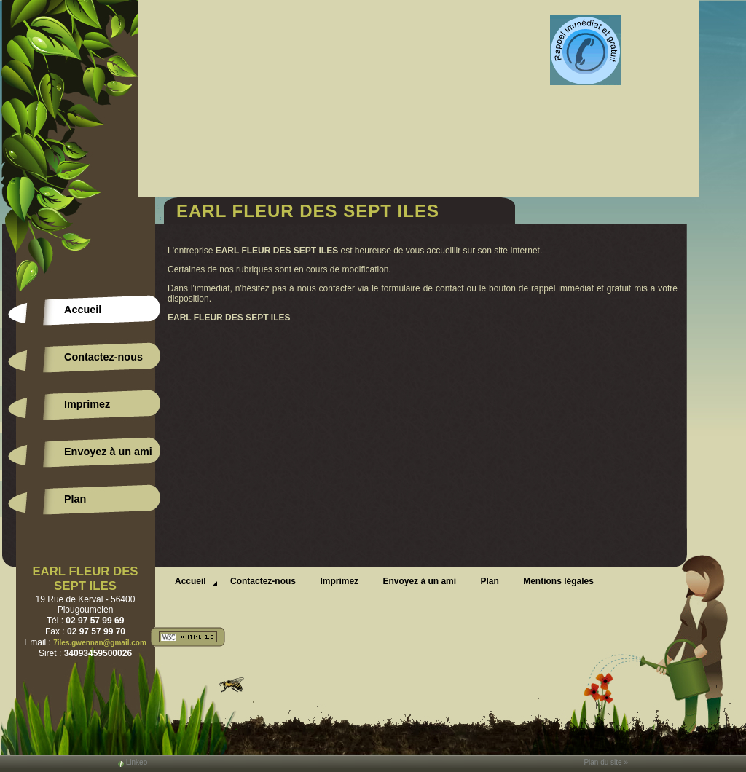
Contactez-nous (103, 357)
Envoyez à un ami (108, 451)
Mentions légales (558, 581)
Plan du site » (606, 762)
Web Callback (585, 51)
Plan (75, 499)
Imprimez (87, 404)
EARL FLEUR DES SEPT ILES (85, 578)
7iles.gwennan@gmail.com (99, 643)
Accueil (82, 309)
